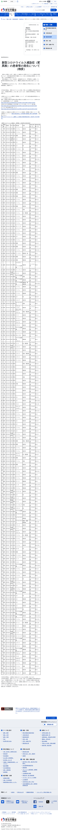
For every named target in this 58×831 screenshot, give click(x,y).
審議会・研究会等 (46, 739)
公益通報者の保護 (27, 773)
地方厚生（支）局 (7, 760)
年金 (4, 739)
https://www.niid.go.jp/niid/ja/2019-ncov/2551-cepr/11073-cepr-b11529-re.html (19, 109)
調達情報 (25, 767)
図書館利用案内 (30, 792)
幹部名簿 (5, 753)
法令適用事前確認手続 (28, 765)
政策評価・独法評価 (46, 745)
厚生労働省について (8, 749)
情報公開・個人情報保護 (28, 775)
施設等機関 (5, 765)
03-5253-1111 (9, 826)
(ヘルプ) (55, 3)
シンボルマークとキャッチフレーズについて (39, 812)
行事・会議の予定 (50, 44)
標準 (49, 1)
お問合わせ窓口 (29, 6)
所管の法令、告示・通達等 (29, 753)
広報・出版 (48, 40)
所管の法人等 (20, 792)
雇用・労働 (5, 737)
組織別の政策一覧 (46, 735)
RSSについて (34, 813)
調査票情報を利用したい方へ (10, 782)
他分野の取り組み (7, 741)
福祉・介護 (5, 735)
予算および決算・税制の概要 (48, 743)
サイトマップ (46, 6)
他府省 (12, 792)
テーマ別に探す (7, 730)
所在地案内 (5, 755)
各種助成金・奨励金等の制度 (48, 737)
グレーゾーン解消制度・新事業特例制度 (30, 770)
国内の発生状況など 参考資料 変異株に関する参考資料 (24, 113)
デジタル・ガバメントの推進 (29, 777)
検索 (54, 10)
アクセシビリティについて (8, 813)
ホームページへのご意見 (46, 813)
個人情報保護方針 (22, 812)
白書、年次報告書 (7, 780)
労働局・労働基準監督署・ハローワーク (10, 763)
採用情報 (5, 772)
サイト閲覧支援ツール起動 (47, 3)
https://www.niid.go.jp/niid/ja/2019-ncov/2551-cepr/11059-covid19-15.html (18, 102)
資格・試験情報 (7, 770)
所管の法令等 (26, 749)
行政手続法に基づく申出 (28, 781)
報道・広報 (49, 24)
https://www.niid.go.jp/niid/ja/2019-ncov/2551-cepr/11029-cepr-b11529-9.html (19, 105)
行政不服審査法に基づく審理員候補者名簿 (30, 784)
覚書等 (24, 755)
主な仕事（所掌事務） (8, 758)
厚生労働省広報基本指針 (51, 29)
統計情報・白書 (7, 775)
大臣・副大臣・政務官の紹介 (10, 751)
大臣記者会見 (49, 33)
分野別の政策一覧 (46, 732)
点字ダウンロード (35, 3)
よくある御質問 (38, 6)
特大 (55, 1)
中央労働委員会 (7, 768)
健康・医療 (5, 732)
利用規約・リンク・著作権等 (9, 812)
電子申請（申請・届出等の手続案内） (30, 762)
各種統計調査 (6, 778)
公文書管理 (25, 779)
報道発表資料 (49, 37)
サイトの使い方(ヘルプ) (23, 813)
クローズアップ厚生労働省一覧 (44, 792)
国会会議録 (44, 741)
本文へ (22, 6)
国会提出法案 (26, 751)
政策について (45, 730)
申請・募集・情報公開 (29, 759)
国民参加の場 (54, 6)
